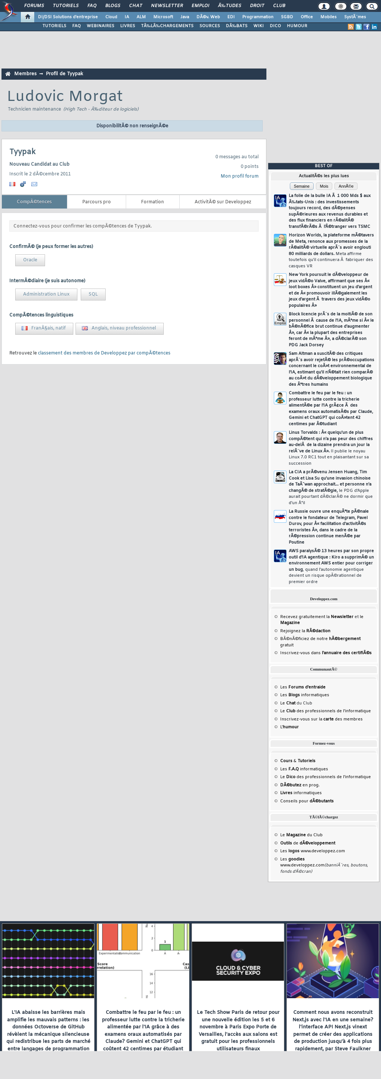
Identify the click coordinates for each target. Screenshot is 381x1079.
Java (184, 17)
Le (287, 703)
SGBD (287, 17)
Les (303, 687)
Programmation (257, 17)
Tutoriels (65, 6)
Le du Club (301, 835)
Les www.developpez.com (312, 851)
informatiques (301, 793)
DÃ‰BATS (236, 26)
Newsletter (166, 6)
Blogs (113, 6)
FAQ (92, 6)
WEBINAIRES (100, 26)
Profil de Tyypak (64, 74)
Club (279, 6)
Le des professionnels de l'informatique (325, 711)
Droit (257, 6)
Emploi (200, 6)
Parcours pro (96, 202)
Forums (34, 6)
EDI (231, 17)
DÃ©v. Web (208, 17)
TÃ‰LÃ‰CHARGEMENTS (167, 26)
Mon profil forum (240, 176)
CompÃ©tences (34, 202)
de (307, 843)
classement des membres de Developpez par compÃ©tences (104, 353)
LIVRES (127, 26)
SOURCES (209, 26)
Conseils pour (307, 801)
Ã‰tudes (229, 6)
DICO (275, 26)
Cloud (111, 17)
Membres (25, 74)
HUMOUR (297, 26)
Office (307, 17)
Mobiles (328, 17)
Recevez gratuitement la (316, 617)
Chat (135, 6)
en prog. (300, 785)
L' (289, 727)
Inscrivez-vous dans (326, 653)
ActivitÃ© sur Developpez (223, 202)
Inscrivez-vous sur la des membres (321, 719)
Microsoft (163, 17)
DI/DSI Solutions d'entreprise (68, 17)
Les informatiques (304, 695)
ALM (141, 17)
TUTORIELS (54, 26)
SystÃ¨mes (355, 17)
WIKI (258, 26)
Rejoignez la (305, 631)
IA (127, 17)
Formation (152, 202)
